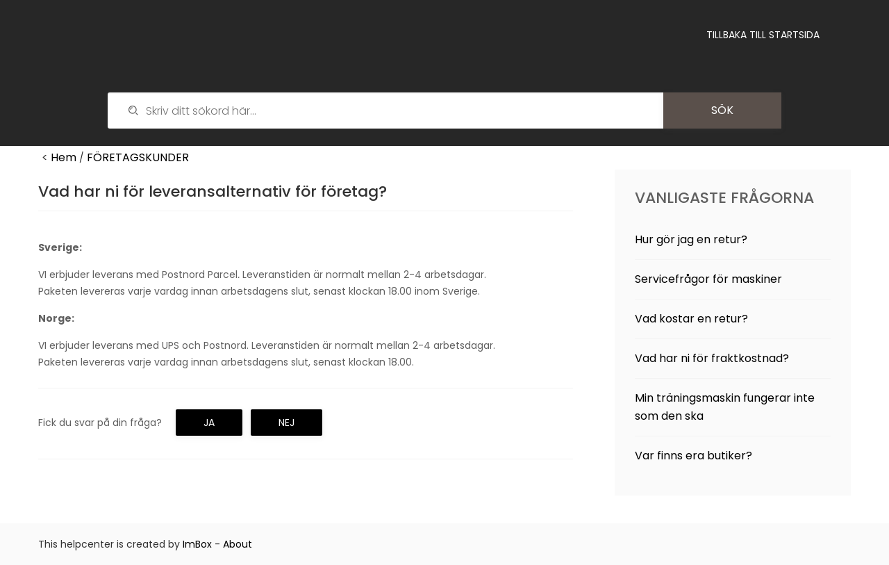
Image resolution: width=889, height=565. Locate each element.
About (237, 544)
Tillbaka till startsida (763, 35)
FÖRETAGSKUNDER (138, 157)
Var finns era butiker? (693, 456)
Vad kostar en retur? (691, 319)
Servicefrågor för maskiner (708, 279)
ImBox (197, 544)
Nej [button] (286, 422)
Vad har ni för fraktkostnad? (712, 358)
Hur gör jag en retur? (691, 239)
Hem (63, 157)
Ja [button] (209, 422)
